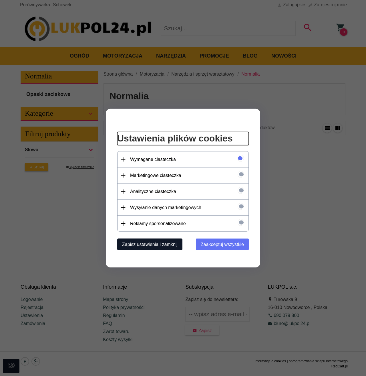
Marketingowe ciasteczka (155, 175)
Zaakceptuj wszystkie (222, 244)
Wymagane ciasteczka (153, 159)
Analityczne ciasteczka (153, 191)
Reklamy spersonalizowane (158, 223)
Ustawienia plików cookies (175, 138)
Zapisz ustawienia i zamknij (150, 244)
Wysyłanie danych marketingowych (165, 207)
